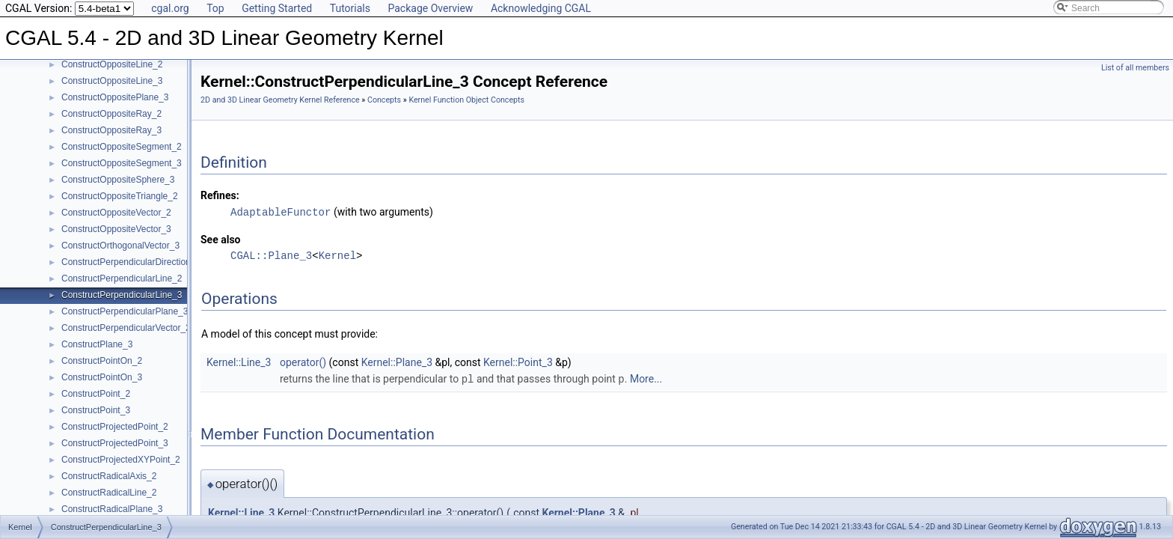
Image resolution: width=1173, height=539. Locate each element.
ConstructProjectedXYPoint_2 (120, 459)
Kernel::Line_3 (238, 362)
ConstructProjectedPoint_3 (114, 443)
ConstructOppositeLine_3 (111, 81)
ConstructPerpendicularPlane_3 (124, 311)
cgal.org (170, 8)
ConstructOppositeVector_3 (116, 229)
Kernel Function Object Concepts (466, 100)
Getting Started (277, 8)
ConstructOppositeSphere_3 (117, 179)
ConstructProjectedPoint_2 (114, 426)
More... (646, 378)
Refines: (219, 195)
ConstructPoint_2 (95, 394)
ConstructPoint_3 (95, 410)
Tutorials (350, 8)
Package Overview (430, 8)
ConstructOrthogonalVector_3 (120, 245)
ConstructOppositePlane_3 (114, 97)
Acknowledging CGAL (541, 8)
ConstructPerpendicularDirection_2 (130, 262)
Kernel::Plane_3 (396, 362)
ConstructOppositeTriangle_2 (119, 196)
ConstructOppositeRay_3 (111, 130)
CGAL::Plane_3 (271, 255)
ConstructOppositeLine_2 (111, 64)
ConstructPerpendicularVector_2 (126, 328)
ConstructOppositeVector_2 (116, 212)
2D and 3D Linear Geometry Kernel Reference (280, 100)
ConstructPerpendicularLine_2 (121, 278)
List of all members (1135, 68)
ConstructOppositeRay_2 (111, 114)
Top (215, 8)
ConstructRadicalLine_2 (108, 492)
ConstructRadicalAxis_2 (108, 476)
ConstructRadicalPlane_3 (111, 509)
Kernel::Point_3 (518, 362)
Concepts (384, 100)
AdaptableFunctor (280, 211)
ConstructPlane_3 (96, 344)
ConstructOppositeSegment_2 (121, 146)
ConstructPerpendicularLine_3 (121, 295)
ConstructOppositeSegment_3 (121, 163)
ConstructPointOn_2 (101, 361)
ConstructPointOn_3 (101, 377)
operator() (303, 362)
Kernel (337, 255)
